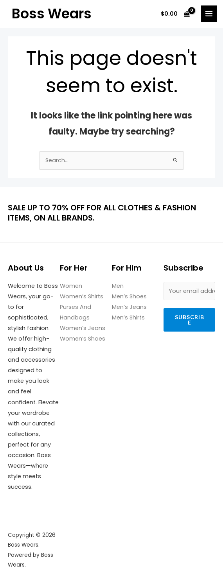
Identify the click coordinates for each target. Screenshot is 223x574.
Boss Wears (52, 13)
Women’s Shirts (81, 296)
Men (118, 286)
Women (71, 286)
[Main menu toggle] (209, 13)
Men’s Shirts (128, 317)
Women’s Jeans (82, 328)
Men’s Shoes (129, 296)
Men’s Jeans (129, 307)
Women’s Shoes (82, 339)
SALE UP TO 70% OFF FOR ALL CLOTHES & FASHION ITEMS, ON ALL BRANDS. (102, 212)
